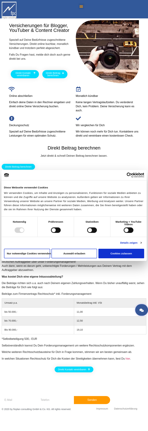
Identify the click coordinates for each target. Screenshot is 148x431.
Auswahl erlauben (74, 253)
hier (128, 358)
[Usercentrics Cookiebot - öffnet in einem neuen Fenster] (129, 175)
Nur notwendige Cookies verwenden (28, 253)
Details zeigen (128, 242)
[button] (81, 6)
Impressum (102, 408)
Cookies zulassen (121, 253)
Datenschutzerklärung (125, 408)
